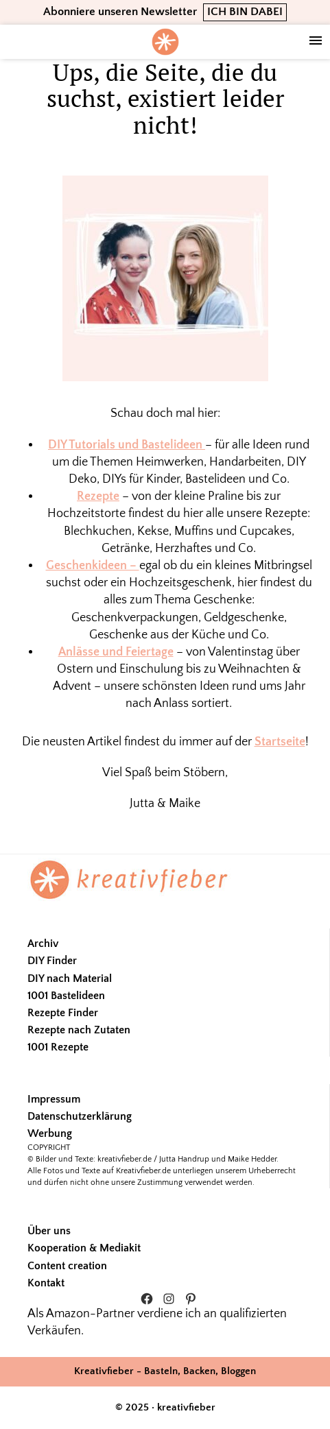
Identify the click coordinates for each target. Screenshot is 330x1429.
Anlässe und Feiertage (116, 652)
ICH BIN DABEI (245, 11)
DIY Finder (52, 960)
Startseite (280, 742)
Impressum (53, 1099)
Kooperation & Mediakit (84, 1248)
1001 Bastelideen (66, 995)
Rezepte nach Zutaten (78, 1030)
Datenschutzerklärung (79, 1116)
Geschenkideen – (92, 566)
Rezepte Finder (62, 1013)
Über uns (49, 1231)
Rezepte (98, 496)
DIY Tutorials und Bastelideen (126, 445)
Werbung (49, 1133)
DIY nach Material (69, 978)
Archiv (42, 943)
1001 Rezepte (58, 1047)
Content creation (67, 1266)
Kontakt (45, 1283)
